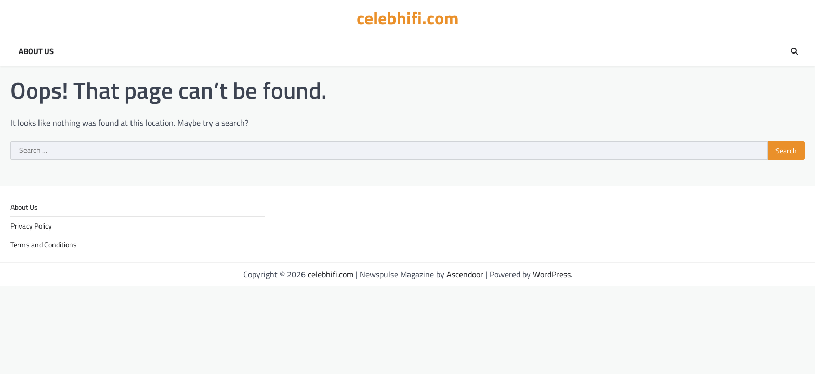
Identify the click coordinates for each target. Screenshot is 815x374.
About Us (36, 51)
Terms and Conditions (43, 244)
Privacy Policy (31, 225)
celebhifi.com (408, 18)
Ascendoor (464, 274)
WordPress (552, 274)
